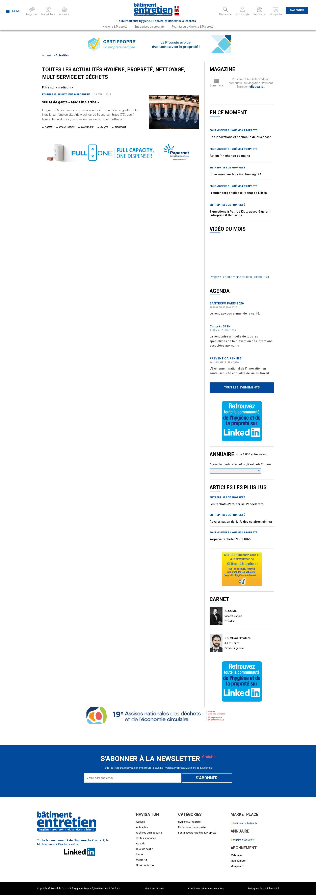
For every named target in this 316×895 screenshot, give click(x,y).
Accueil (46, 55)
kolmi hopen (66, 127)
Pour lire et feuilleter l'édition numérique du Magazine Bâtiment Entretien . (251, 82)
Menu (13, 11)
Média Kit (141, 859)
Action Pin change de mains (230, 156)
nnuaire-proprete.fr (242, 839)
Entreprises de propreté (150, 26)
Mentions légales (154, 888)
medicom (120, 127)
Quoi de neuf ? (144, 848)
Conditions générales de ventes (206, 888)
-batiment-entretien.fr (244, 823)
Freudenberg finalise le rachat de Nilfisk (238, 193)
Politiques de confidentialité (263, 888)
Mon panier (237, 866)
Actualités (62, 55)
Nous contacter (145, 865)
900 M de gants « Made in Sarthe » (70, 102)
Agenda (140, 843)
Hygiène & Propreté (115, 26)
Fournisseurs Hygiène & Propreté (192, 26)
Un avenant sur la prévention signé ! (235, 174)
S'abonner (297, 10)
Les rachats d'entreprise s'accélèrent (236, 504)
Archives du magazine (149, 832)
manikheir (87, 127)
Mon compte (238, 860)
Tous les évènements (242, 387)
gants (104, 127)
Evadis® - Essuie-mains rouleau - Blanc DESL (240, 277)
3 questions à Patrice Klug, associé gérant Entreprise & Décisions (240, 213)
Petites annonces (146, 838)
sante (48, 127)
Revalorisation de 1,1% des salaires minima (241, 521)
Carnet (139, 854)
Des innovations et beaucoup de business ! (240, 137)
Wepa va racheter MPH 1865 (230, 539)
